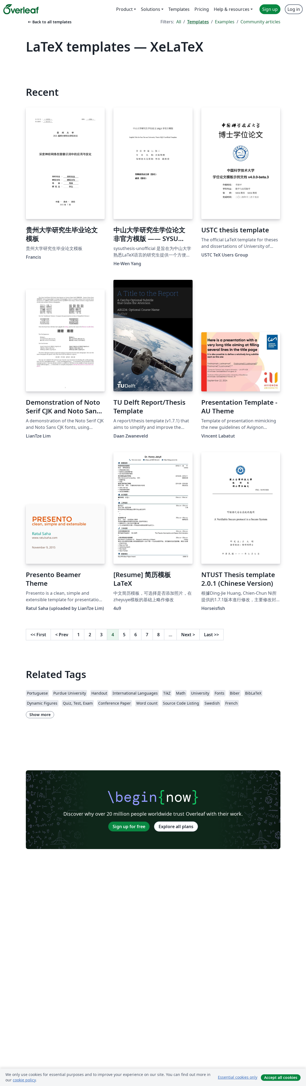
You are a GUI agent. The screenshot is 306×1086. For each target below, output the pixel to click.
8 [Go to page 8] (158, 635)
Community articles (260, 22)
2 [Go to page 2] (90, 635)
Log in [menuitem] (294, 9)
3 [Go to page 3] (101, 635)
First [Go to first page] (38, 635)
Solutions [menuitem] (150, 9)
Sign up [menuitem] (270, 9)
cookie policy (24, 1079)
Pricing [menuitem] (201, 9)
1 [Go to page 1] (78, 635)
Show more (40, 714)
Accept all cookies (280, 1077)
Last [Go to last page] (211, 635)
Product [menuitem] (124, 9)
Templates (198, 22)
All (178, 22)
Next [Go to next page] (188, 635)
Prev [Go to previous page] (61, 635)
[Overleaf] (21, 9)
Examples (224, 22)
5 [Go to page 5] (124, 635)
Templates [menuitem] (179, 9)
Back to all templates (49, 21)
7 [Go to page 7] (147, 635)
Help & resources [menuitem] (231, 9)
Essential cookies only (237, 1077)
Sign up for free (129, 826)
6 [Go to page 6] (135, 635)
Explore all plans (176, 826)
